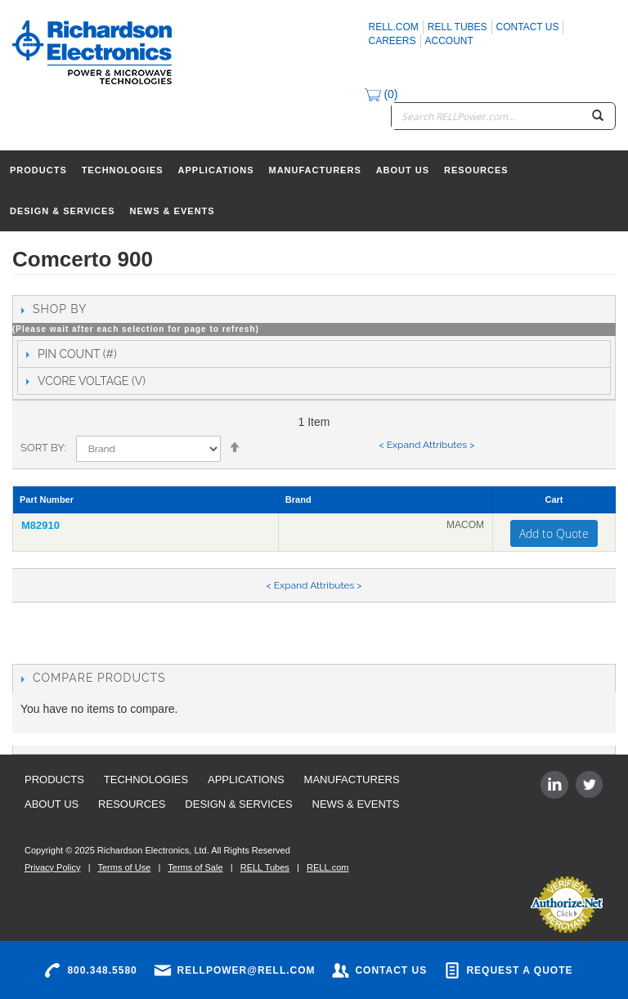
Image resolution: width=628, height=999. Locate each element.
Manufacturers (315, 170)
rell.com (394, 27)
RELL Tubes (457, 27)
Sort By (42, 447)
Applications (216, 170)
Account (449, 41)
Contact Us (527, 27)
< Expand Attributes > (426, 444)
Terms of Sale (195, 867)
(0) (381, 94)
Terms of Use (123, 867)
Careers (392, 41)
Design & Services (62, 211)
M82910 (40, 525)
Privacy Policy (52, 867)
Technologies (123, 170)
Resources (476, 170)
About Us (402, 170)
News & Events (172, 211)
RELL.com (327, 867)
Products (38, 170)
